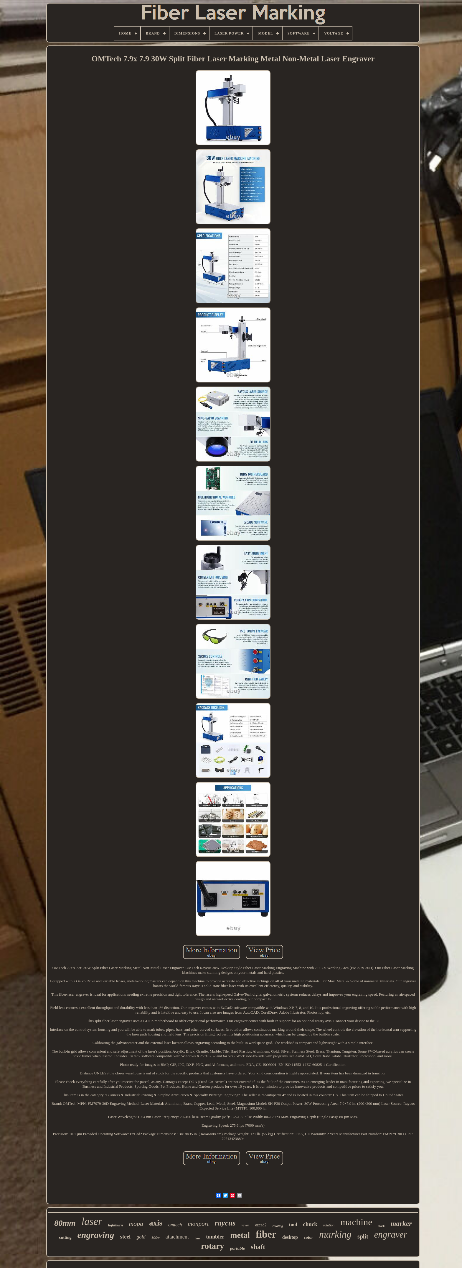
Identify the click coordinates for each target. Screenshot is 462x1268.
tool (293, 1224)
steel (125, 1236)
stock (381, 1226)
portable (237, 1248)
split (362, 1236)
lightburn (115, 1225)
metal (240, 1235)
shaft (258, 1247)
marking (335, 1234)
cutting (65, 1237)
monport (198, 1223)
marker (401, 1223)
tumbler (215, 1237)
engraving (95, 1235)
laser (92, 1221)
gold (140, 1237)
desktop (290, 1237)
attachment (177, 1237)
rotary (212, 1246)
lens (197, 1238)
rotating (278, 1226)
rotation (328, 1225)
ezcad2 (261, 1225)
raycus (224, 1223)
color (308, 1237)
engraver (390, 1234)
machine (356, 1222)
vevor (245, 1225)
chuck (310, 1224)
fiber (266, 1234)
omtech (175, 1224)
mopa (136, 1223)
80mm (64, 1223)
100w (155, 1237)
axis (155, 1222)
